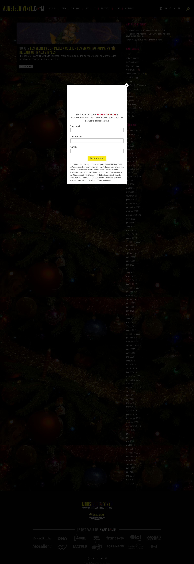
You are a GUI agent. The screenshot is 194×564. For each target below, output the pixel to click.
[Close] (127, 85)
